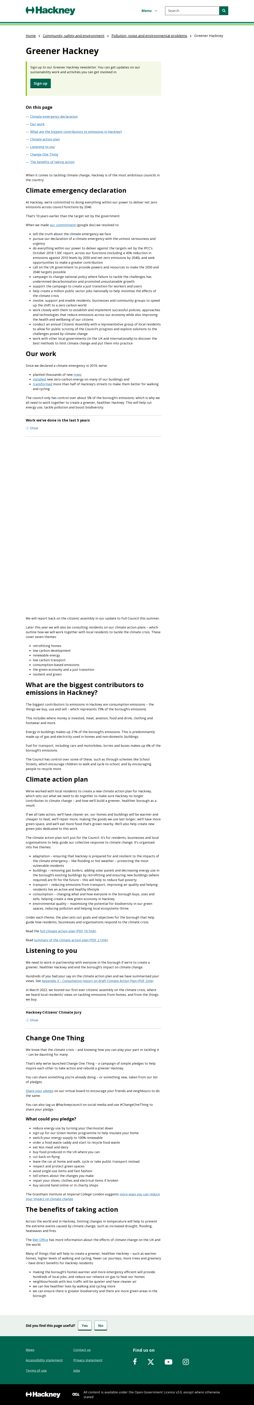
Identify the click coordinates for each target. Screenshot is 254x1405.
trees (77, 374)
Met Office (40, 1240)
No (100, 1325)
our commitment (63, 225)
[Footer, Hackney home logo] (43, 1395)
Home (31, 35)
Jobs (76, 1370)
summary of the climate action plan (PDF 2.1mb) (71, 940)
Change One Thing (44, 154)
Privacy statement (87, 1360)
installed (39, 379)
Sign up (40, 83)
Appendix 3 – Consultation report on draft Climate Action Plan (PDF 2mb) (97, 981)
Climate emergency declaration (54, 116)
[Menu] (149, 11)
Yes (85, 1325)
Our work (37, 124)
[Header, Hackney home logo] (50, 10)
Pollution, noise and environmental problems (149, 35)
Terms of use (36, 1370)
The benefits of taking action (52, 162)
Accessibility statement (44, 1360)
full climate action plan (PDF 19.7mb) (68, 931)
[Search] (223, 10)
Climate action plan (45, 139)
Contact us (82, 1349)
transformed (42, 384)
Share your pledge (39, 1091)
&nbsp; (93, 485)
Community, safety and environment (73, 35)
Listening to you (42, 147)
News (30, 1349)
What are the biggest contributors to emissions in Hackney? (76, 132)
